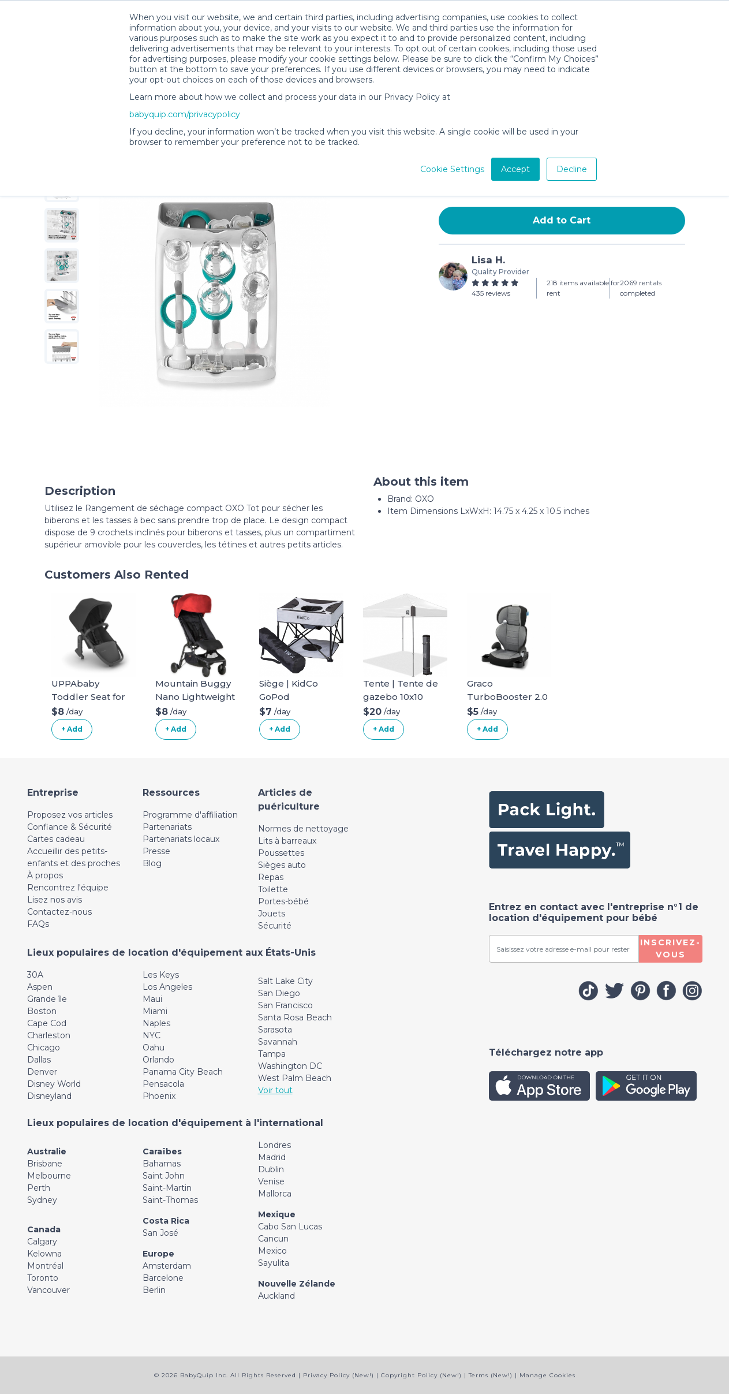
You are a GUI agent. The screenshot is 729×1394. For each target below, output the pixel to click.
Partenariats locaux (181, 839)
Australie (46, 1151)
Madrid (272, 1157)
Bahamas (162, 1163)
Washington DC (290, 1066)
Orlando (158, 1059)
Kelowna (44, 1253)
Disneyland (49, 1096)
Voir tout (275, 1090)
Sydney (42, 1200)
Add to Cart (561, 220)
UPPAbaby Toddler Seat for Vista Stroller (88, 696)
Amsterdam (167, 1266)
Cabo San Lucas (290, 1226)
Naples (156, 1023)
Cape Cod (46, 1023)
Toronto (42, 1278)
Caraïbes (162, 1151)
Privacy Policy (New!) (338, 1375)
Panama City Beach (183, 1072)
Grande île (47, 999)
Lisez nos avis (54, 899)
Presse (156, 851)
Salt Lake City (285, 981)
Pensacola (163, 1084)
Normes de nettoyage (303, 828)
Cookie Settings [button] (452, 169)
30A (35, 975)
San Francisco (285, 1005)
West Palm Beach (294, 1078)
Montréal (45, 1266)
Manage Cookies (547, 1375)
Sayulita (273, 1263)
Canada (44, 1229)
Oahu (154, 1047)
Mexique (277, 1214)
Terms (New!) (491, 1375)
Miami (155, 1011)
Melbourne (49, 1176)
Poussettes (281, 853)
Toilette (273, 889)
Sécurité (274, 925)
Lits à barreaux (287, 841)
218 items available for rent (583, 287)
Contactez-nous (59, 912)
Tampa (272, 1054)
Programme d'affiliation (190, 815)
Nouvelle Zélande (296, 1284)
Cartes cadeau (56, 839)
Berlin (154, 1290)
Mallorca (274, 1193)
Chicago (43, 1047)
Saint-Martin (167, 1188)
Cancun (273, 1238)
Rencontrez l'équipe (68, 887)
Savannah (277, 1042)
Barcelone (163, 1278)
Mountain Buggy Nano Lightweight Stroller (195, 696)
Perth (38, 1188)
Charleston (48, 1035)
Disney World (54, 1084)
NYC (151, 1035)
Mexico (272, 1251)
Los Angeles (167, 987)
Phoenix (159, 1096)
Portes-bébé (283, 901)
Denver (42, 1072)
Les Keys (161, 975)
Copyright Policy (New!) (421, 1375)
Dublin (271, 1169)
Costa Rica (166, 1221)
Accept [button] (515, 169)
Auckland (276, 1296)
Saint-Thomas (170, 1200)
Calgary (42, 1241)
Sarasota (275, 1029)
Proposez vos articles (70, 815)
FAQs (38, 924)
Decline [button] (571, 169)
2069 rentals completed (640, 287)
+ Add (72, 729)
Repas (270, 877)
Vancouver (48, 1290)
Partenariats (167, 827)
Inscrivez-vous (670, 948)
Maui (152, 999)
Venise (271, 1181)
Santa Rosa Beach (295, 1017)
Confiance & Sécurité (69, 827)
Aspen (40, 987)
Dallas (39, 1059)
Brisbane (44, 1163)
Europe (158, 1253)
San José (160, 1233)
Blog (152, 863)
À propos (45, 875)
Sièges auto (282, 865)
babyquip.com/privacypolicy (184, 114)
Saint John (164, 1176)
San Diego (279, 993)
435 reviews (491, 293)
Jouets (271, 913)
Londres (274, 1145)
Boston (42, 1011)
